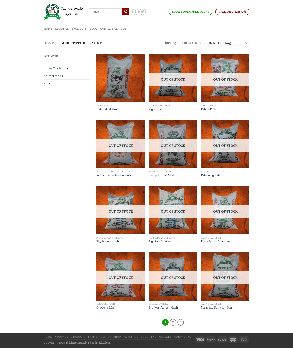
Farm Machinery (56, 68)
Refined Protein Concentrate (115, 175)
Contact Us (109, 28)
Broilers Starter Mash (163, 307)
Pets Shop (131, 336)
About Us (62, 28)
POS (123, 28)
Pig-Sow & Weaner (161, 241)
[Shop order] (227, 43)
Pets (47, 83)
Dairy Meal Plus (106, 109)
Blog (93, 28)
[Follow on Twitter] (142, 12)
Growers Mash (106, 307)
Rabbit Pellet (209, 109)
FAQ (154, 336)
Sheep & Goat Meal (161, 175)
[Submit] (125, 11)
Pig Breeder (157, 109)
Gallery (165, 336)
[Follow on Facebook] (135, 12)
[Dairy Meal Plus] (120, 78)
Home (48, 28)
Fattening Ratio (211, 175)
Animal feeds (53, 76)
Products (79, 28)
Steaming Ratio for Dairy (217, 307)
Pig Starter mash (107, 241)
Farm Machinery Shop (104, 336)
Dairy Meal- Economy (215, 241)
